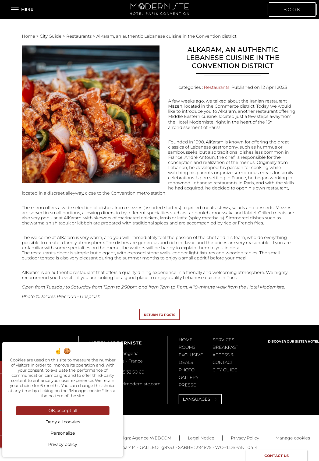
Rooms (187, 347)
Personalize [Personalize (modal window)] (63, 433)
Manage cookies (292, 438)
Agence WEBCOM (151, 438)
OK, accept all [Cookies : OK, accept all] (62, 410)
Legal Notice (201, 438)
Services (223, 339)
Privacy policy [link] (62, 444)
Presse (187, 385)
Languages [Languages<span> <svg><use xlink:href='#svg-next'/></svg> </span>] (200, 399)
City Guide (51, 36)
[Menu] (22, 9)
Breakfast (225, 347)
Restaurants (79, 36)
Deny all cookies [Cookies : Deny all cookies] (62, 421)
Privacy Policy (245, 438)
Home (29, 36)
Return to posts (159, 315)
